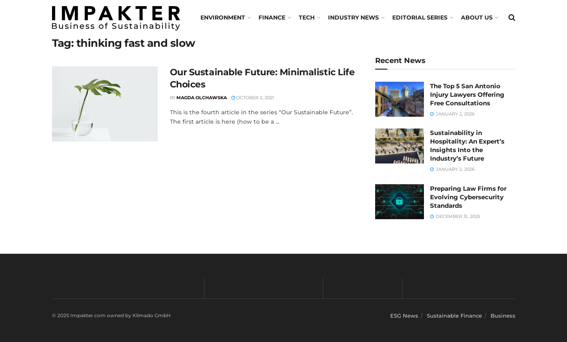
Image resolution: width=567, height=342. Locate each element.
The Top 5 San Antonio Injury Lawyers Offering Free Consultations (467, 94)
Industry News (353, 17)
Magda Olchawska (201, 97)
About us (477, 17)
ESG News (404, 315)
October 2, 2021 (252, 97)
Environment (222, 17)
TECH (307, 17)
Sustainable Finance (454, 315)
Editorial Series (420, 17)
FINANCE (272, 17)
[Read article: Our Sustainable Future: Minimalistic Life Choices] (105, 104)
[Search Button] (511, 17)
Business (503, 315)
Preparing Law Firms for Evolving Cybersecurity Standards (468, 197)
